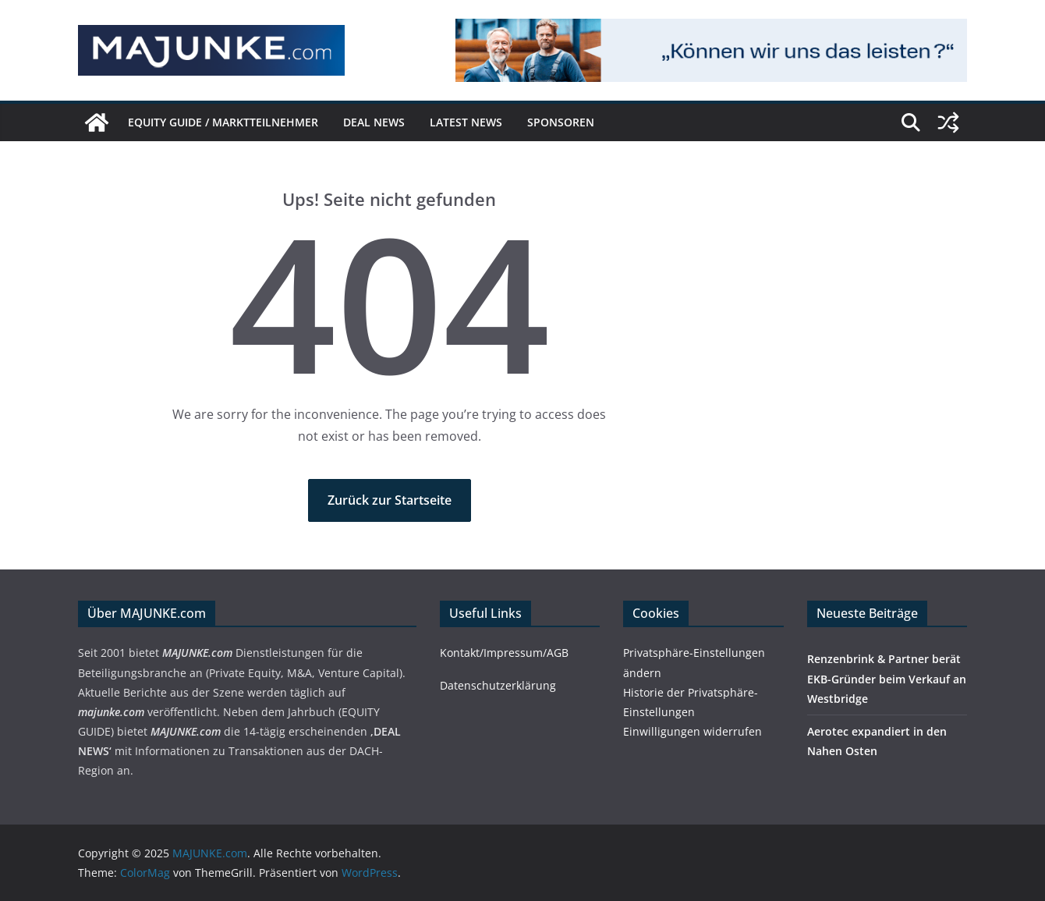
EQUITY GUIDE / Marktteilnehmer (223, 122)
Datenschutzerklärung (498, 685)
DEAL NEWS (374, 122)
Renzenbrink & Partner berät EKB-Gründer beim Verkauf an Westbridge (886, 678)
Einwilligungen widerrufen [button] (692, 731)
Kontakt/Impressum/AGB (504, 652)
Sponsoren (560, 122)
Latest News (466, 122)
